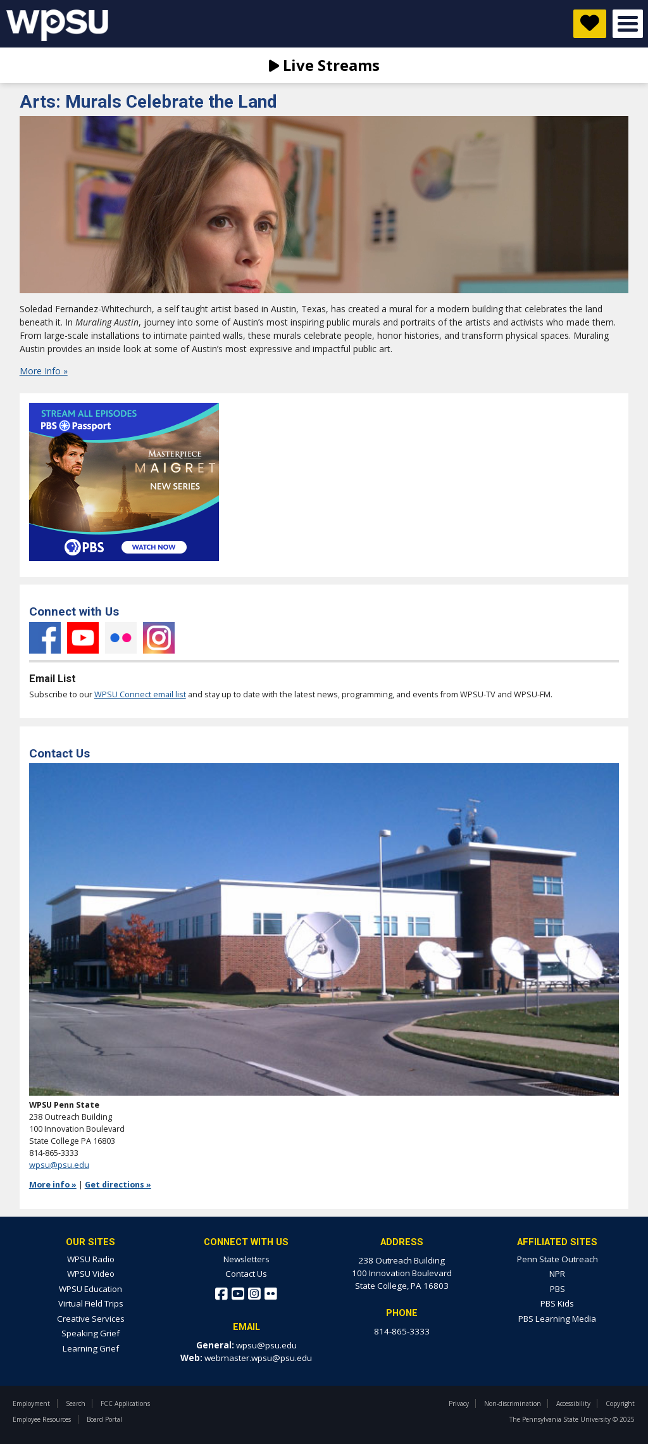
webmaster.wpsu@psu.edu (258, 1358)
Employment (31, 1403)
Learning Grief (91, 1348)
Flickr (121, 638)
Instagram (159, 638)
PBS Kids (557, 1303)
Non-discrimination (512, 1403)
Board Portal (104, 1419)
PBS (557, 1289)
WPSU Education (90, 1289)
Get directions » (118, 1184)
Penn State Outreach (557, 1259)
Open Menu (628, 24)
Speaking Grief (90, 1333)
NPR (557, 1273)
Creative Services (91, 1318)
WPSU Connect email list (140, 694)
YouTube (83, 638)
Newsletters (246, 1259)
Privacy (459, 1403)
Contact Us (246, 1273)
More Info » (44, 371)
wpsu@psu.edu (59, 1165)
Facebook (45, 638)
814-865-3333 (402, 1331)
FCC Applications (125, 1403)
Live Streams (324, 64)
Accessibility (573, 1403)
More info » (53, 1184)
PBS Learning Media (557, 1318)
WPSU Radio (91, 1259)
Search (75, 1403)
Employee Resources (42, 1419)
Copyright (620, 1403)
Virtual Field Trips (90, 1303)
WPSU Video (91, 1273)
